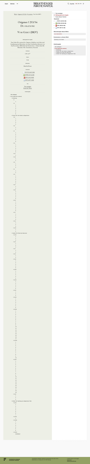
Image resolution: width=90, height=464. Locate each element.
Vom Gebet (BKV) (72, 33)
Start (6, 4)
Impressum (69, 459)
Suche (71, 4)
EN (78, 3)
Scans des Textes (34, 88)
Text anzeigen (34, 86)
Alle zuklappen (13, 94)
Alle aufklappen (72, 46)
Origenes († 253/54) (29, 15)
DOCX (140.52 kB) (36, 72)
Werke (12, 4)
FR (81, 3)
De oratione (37, 15)
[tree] (34, 272)
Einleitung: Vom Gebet (73, 39)
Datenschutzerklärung (71, 461)
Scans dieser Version (75, 16)
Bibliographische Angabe (76, 15)
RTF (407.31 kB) (35, 80)
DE (76, 3)
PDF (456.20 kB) (35, 77)
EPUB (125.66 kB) (36, 74)
